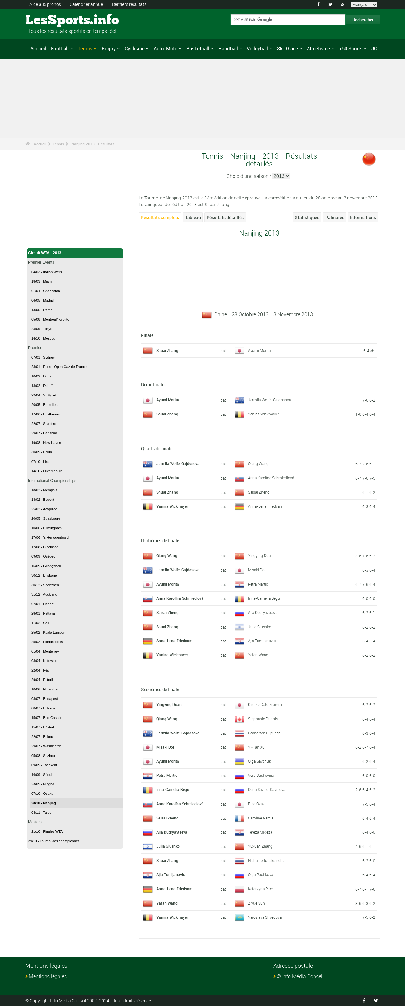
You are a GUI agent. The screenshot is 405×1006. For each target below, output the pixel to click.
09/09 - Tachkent (44, 765)
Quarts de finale (156, 448)
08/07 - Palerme (43, 708)
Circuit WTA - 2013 (75, 253)
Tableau (193, 217)
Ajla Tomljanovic (262, 640)
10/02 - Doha (41, 376)
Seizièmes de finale (160, 689)
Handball (228, 48)
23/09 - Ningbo (42, 784)
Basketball (197, 48)
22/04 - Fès (40, 670)
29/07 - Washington (46, 746)
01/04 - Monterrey (45, 651)
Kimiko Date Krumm (265, 704)
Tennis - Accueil (42, 239)
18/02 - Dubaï (42, 386)
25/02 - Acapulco (44, 509)
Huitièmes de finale (160, 540)
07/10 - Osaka (42, 793)
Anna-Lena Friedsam (265, 506)
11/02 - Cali (40, 623)
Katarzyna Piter (260, 888)
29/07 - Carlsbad (44, 433)
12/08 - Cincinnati (45, 547)
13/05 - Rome (42, 310)
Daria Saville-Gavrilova (266, 789)
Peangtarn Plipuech (264, 732)
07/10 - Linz (40, 461)
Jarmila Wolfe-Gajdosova (269, 399)
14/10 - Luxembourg (46, 471)
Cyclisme (135, 48)
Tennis (85, 48)
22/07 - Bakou (42, 737)
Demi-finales (153, 385)
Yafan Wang (258, 654)
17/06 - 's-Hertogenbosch (50, 537)
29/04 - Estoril (42, 680)
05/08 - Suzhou (43, 756)
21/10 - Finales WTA (47, 831)
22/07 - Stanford (43, 424)
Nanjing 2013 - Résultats (93, 143)
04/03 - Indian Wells (46, 272)
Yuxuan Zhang (260, 846)
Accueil (38, 48)
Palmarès (334, 217)
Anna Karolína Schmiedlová (271, 477)
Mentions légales (48, 976)
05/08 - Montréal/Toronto (50, 319)
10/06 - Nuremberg (45, 689)
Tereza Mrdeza (260, 832)
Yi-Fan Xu (256, 747)
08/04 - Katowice (44, 661)
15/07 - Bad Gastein (46, 718)
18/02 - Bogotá (42, 499)
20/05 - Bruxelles (44, 405)
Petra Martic (258, 583)
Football (60, 48)
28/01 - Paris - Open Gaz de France (59, 367)
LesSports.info (49, 20)
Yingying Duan (260, 555)
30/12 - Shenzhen (45, 585)
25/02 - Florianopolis (47, 642)
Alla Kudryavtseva (262, 612)
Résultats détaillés (225, 217)
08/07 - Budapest (44, 699)
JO (374, 48)
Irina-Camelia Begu (264, 598)
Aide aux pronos (45, 4)
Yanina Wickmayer (263, 413)
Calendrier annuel (87, 4)
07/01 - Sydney (43, 357)
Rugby (109, 48)
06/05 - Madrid (42, 300)
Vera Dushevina (261, 775)
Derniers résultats (129, 4)
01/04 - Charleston (45, 291)
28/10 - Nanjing (43, 803)
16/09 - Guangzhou (46, 566)
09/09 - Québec (43, 556)
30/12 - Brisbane (44, 575)
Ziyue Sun (256, 902)
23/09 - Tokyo (41, 329)
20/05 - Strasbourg (45, 518)
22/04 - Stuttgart (43, 395)
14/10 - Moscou (43, 338)
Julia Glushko (259, 626)
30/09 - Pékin (41, 452)
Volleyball (257, 48)
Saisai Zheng (259, 491)
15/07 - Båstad (42, 727)
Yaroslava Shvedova (265, 917)
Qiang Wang (258, 463)
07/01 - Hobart (42, 604)
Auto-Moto (166, 48)
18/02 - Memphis (44, 490)
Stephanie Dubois (263, 718)
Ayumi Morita (259, 350)
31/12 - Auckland (44, 594)
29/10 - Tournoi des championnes (53, 841)
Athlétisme (318, 48)
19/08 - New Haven (46, 443)
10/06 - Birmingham (46, 528)
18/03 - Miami (42, 281)
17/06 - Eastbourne (46, 414)
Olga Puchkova (260, 874)
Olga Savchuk (259, 761)
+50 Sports (351, 48)
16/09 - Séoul (41, 774)
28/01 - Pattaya (43, 613)
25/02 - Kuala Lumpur (48, 632)
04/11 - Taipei (41, 812)
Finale (147, 335)
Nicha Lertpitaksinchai (266, 860)
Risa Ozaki (256, 803)
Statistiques (307, 217)
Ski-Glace (287, 48)
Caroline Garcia (260, 817)
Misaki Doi (256, 569)
